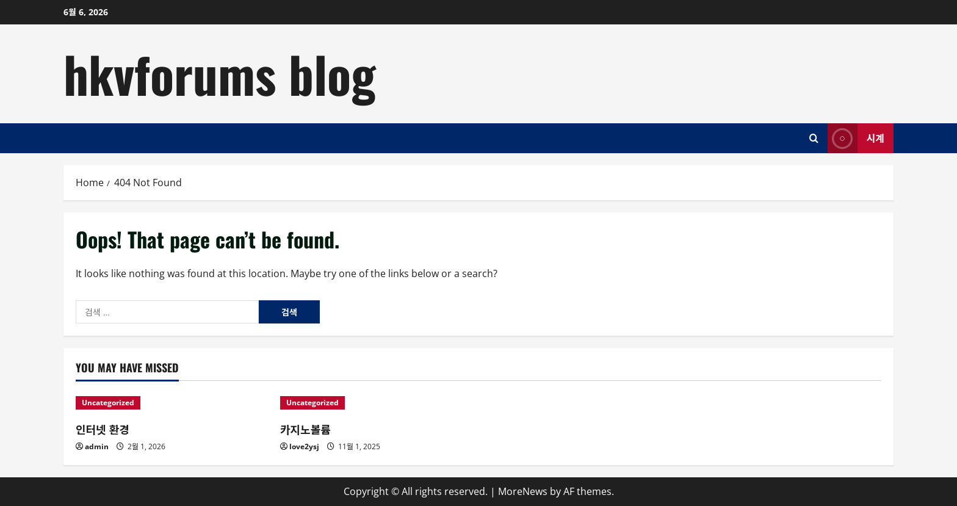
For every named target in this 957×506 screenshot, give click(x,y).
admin (97, 446)
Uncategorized (108, 402)
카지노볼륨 (305, 429)
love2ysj (304, 446)
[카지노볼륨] (376, 403)
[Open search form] (813, 138)
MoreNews (522, 491)
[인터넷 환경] (172, 403)
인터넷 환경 (102, 429)
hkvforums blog (219, 73)
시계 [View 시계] (856, 138)
